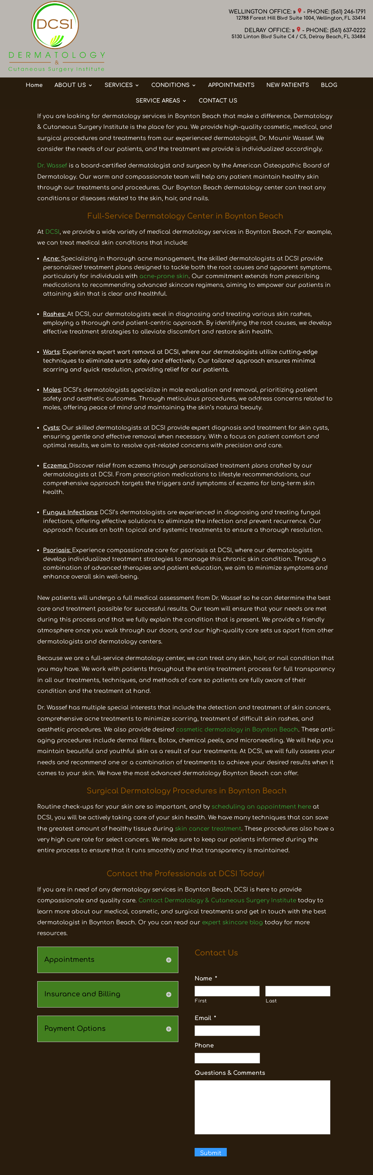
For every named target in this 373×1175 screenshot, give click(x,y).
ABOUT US (70, 58)
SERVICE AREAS (158, 74)
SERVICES (119, 58)
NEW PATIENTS (287, 58)
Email (205, 1018)
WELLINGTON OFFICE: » (265, 12)
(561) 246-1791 (348, 12)
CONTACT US (218, 74)
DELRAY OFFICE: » (272, 30)
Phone (204, 1045)
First (201, 1000)
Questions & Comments (230, 1073)
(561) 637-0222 (348, 30)
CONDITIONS (170, 58)
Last (271, 1000)
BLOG (329, 58)
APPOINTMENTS (231, 58)
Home (34, 58)
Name (206, 978)
